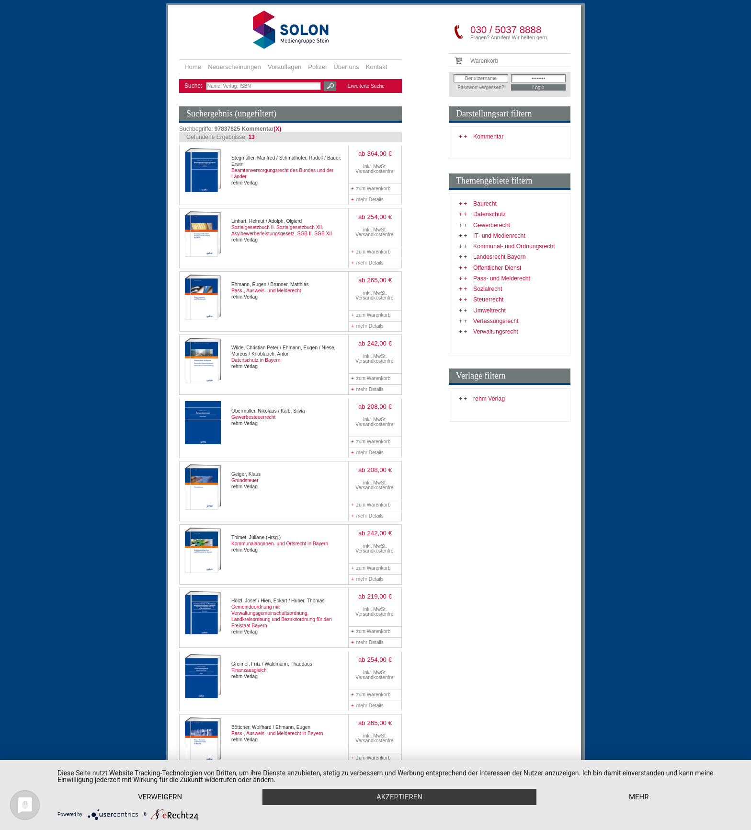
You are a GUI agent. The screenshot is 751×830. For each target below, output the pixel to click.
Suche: (194, 85)
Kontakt (376, 66)
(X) (277, 129)
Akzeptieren (399, 797)
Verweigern (160, 797)
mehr (639, 797)
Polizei (317, 66)
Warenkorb (484, 61)
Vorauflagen (284, 66)
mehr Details (367, 199)
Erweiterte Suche (366, 86)
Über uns (346, 66)
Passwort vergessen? (480, 87)
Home (192, 66)
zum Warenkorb (370, 188)
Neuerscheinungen (234, 66)
